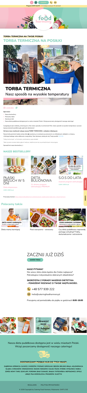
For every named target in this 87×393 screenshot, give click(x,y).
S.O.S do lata (70, 178)
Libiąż (27, 374)
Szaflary (24, 372)
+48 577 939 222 (43, 289)
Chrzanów (16, 369)
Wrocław (48, 366)
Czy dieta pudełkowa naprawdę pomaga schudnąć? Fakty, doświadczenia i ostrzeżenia (72, 232)
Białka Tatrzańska (57, 372)
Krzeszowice (27, 369)
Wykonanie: (59, 390)
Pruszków (49, 374)
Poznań (40, 366)
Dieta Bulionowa (41, 179)
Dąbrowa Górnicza (12, 366)
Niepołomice (70, 372)
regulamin (32, 385)
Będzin (56, 366)
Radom (37, 369)
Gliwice (24, 366)
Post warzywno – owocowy (41, 229)
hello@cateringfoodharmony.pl (46, 294)
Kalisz (51, 369)
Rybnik (63, 369)
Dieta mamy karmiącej (10, 229)
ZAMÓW (43, 2)
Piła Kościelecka (38, 374)
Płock (56, 369)
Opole (79, 372)
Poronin (32, 372)
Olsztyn (58, 374)
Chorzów (32, 366)
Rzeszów (44, 369)
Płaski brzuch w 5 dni (14, 181)
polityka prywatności (50, 385)
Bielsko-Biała (65, 366)
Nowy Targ (15, 372)
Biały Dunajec (42, 372)
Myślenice (70, 369)
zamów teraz (35, 260)
